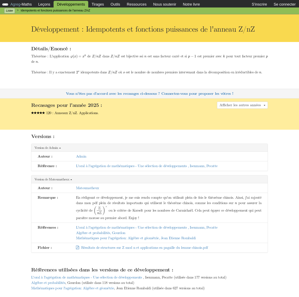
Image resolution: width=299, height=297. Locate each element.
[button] (149, 148)
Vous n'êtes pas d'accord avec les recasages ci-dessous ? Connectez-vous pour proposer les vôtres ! (149, 93)
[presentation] (78, 56)
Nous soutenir (164, 4)
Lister (9, 10)
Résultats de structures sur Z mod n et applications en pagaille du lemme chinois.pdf (142, 247)
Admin (81, 156)
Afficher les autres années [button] (242, 105)
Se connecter (285, 4)
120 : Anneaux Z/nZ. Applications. (65, 113)
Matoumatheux (87, 188)
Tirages (98, 4)
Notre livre (191, 4)
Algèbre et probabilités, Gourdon (100, 232)
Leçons (44, 4)
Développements (71, 4)
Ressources (137, 4)
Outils (115, 4)
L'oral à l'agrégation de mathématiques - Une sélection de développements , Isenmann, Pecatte (147, 166)
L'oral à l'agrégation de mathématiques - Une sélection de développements (87, 277)
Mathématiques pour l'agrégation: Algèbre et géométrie (72, 288)
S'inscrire (259, 4)
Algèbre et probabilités (48, 282)
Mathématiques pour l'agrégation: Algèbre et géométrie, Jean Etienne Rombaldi (136, 238)
